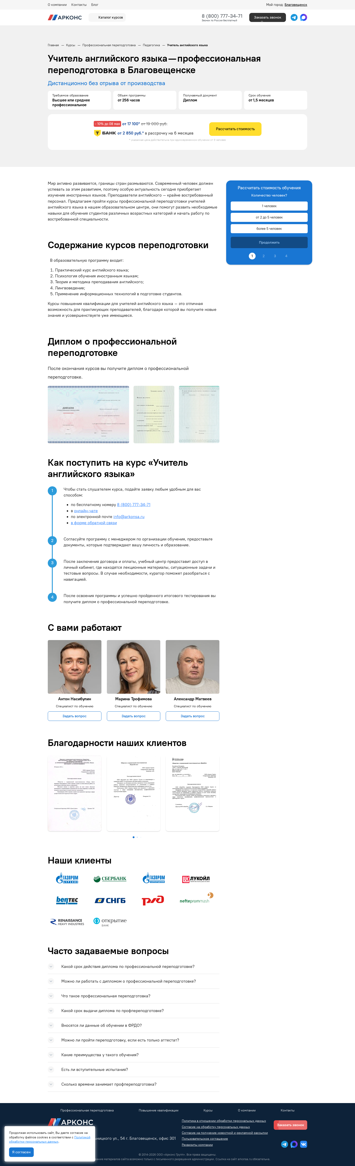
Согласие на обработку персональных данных (216, 1127)
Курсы (208, 1110)
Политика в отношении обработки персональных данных (224, 1121)
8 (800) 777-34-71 (222, 16)
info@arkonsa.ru (128, 516)
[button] (133, 837)
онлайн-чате (86, 510)
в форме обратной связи (94, 522)
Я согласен (21, 1152)
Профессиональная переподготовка (87, 1110)
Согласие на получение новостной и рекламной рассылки (225, 1133)
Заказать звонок (267, 17)
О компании (57, 5)
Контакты (79, 5)
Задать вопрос (74, 716)
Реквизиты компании (197, 1145)
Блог (94, 5)
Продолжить (269, 242)
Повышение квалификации (158, 1110)
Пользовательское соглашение (205, 1139)
